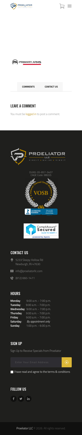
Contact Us (51, 86)
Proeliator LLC (24, 428)
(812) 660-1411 (25, 278)
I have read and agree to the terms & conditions (42, 371)
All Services (32, 33)
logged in (31, 114)
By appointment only (38, 321)
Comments (28, 86)
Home (16, 34)
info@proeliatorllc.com (29, 271)
